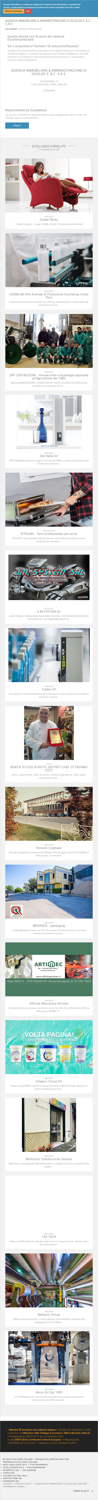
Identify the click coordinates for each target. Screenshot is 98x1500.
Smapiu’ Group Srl (49, 1081)
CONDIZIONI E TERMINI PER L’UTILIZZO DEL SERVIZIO (61, 1484)
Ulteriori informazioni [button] (13, 11)
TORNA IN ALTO (83, 1491)
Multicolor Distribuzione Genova (49, 1159)
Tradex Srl (49, 689)
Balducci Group (49, 1314)
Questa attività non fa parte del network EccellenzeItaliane (36, 38)
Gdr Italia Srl (49, 456)
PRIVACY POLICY (23, 1484)
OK (28, 11)
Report (17, 125)
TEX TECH (49, 1236)
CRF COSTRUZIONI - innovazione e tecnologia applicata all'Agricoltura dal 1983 (48, 377)
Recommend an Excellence (26, 110)
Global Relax (49, 219)
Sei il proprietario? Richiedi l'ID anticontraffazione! (43, 46)
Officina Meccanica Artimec (49, 1003)
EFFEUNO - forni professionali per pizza (49, 533)
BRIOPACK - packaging (49, 925)
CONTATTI (8, 1484)
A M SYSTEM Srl (49, 611)
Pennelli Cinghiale (49, 848)
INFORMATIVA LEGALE (14, 1486)
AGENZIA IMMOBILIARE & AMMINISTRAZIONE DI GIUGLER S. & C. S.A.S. (49, 72)
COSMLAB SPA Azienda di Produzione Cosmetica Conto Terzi (49, 296)
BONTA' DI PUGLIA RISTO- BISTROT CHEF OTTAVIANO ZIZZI (49, 769)
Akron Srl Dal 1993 (49, 1392)
